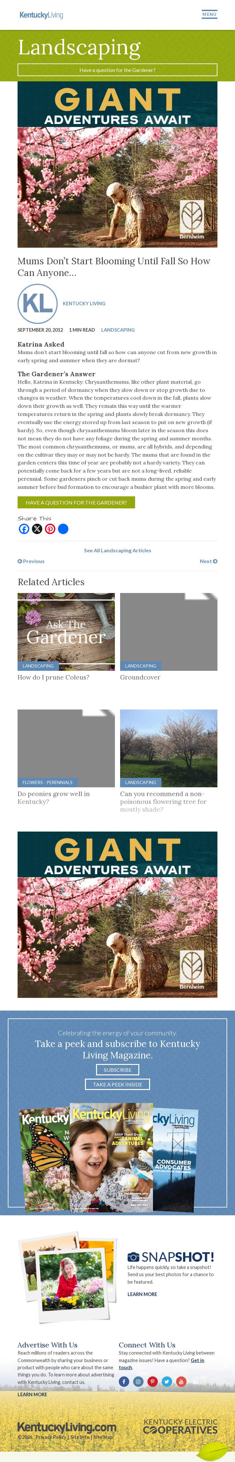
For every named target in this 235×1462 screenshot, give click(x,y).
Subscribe (117, 1070)
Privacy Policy (51, 1437)
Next (208, 561)
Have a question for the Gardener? (117, 70)
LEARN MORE (32, 1394)
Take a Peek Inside (117, 1084)
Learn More (142, 1294)
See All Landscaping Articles (117, 550)
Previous (31, 561)
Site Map (103, 1437)
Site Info (80, 1437)
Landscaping (118, 330)
